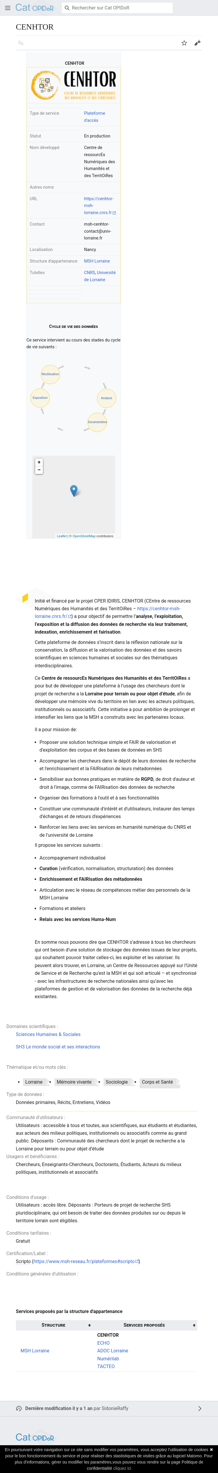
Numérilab (108, 1359)
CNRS (89, 272)
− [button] (39, 470)
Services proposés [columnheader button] (144, 1325)
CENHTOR (108, 1335)
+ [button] (39, 462)
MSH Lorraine (97, 261)
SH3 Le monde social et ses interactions (58, 1047)
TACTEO (106, 1366)
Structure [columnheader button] (53, 1325)
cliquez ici (122, 1468)
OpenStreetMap (84, 536)
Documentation (97, 422)
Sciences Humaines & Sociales (48, 1034)
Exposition (40, 398)
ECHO (103, 1343)
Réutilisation (50, 374)
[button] (7, 7)
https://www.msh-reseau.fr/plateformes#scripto (84, 1261)
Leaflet (62, 536)
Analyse (106, 398)
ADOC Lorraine (112, 1351)
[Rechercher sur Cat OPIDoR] (117, 8)
